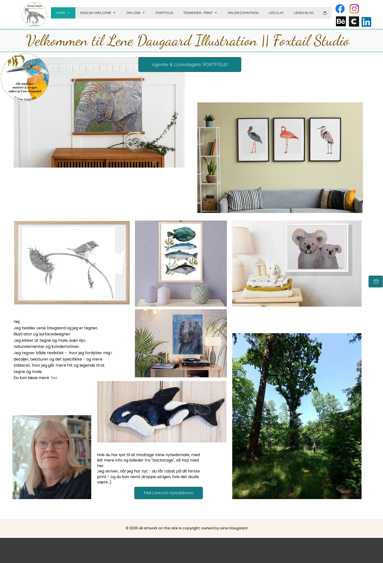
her (54, 378)
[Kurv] (325, 13)
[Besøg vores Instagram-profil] (354, 8)
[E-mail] (376, 281)
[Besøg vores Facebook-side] (340, 8)
